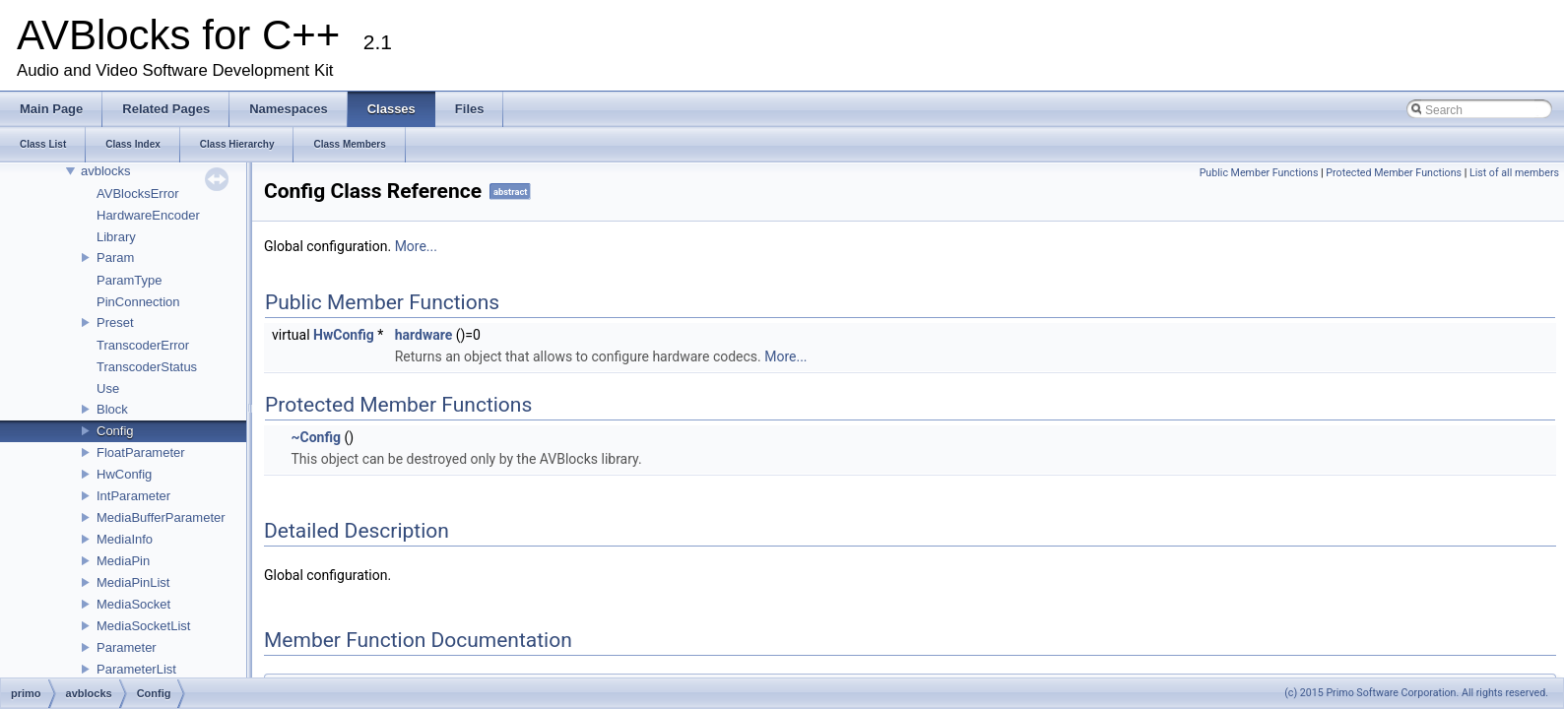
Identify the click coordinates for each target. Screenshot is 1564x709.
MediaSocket (133, 604)
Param (115, 257)
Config (115, 430)
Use (108, 388)
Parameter (127, 647)
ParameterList (136, 669)
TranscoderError (143, 345)
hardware (424, 335)
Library (116, 236)
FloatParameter (141, 452)
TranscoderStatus (147, 366)
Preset (115, 322)
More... (416, 246)
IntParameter (133, 495)
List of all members (1514, 172)
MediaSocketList (143, 625)
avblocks (106, 170)
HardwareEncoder (148, 215)
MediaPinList (133, 582)
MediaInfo (125, 539)
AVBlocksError (138, 193)
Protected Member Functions (1394, 172)
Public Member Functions (1259, 172)
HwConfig (124, 474)
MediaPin (123, 560)
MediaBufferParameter (161, 517)
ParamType (129, 280)
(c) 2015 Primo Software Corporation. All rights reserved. (1416, 692)
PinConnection (138, 301)
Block (112, 409)
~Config (316, 437)
